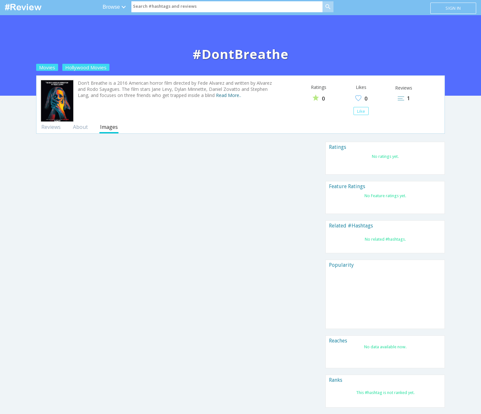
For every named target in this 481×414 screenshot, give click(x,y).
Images (109, 126)
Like (361, 111)
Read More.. (228, 95)
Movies (47, 67)
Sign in (453, 8)
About (80, 126)
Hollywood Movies (86, 67)
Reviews (51, 126)
